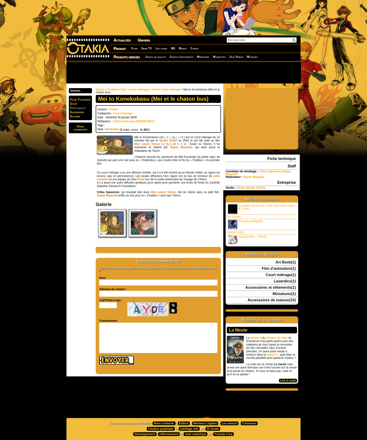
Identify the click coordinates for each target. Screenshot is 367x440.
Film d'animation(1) (279, 268)
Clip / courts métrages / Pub (139, 89)
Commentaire (108, 320)
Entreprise (77, 112)
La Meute (238, 330)
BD (173, 48)
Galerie (75, 116)
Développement (144, 434)
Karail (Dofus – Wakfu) (247, 240)
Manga (183, 48)
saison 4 (255, 337)
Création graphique (161, 428)
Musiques (252, 56)
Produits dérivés (127, 57)
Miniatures (203, 56)
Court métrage (170, 89)
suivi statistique (195, 434)
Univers (144, 40)
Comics (195, 48)
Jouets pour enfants (181, 56)
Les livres (161, 48)
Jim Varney (234, 216)
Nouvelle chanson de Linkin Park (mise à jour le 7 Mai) (261, 209)
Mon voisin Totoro (147, 144)
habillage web (189, 428)
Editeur (184, 423)
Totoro (113, 109)
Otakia (100, 89)
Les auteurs (229, 423)
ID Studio (213, 428)
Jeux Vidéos (236, 56)
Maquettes (219, 56)
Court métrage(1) (281, 275)
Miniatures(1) (284, 294)
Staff (73, 103)
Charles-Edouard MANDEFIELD (133, 121)
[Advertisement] (183, 72)
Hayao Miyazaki (181, 147)
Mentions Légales (205, 423)
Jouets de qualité (155, 56)
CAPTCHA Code (110, 300)
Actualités (122, 40)
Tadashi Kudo (235, 232)
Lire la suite (288, 380)
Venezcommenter (80, 128)
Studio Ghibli (168, 140)
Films (134, 48)
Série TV (146, 48)
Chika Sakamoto (270, 171)
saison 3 (272, 354)
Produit (120, 48)
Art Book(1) (285, 262)
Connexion (249, 423)
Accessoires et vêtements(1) (270, 287)
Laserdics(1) (285, 281)
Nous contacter (164, 423)
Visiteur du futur (277, 337)
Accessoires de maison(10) (272, 300)
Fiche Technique (80, 99)
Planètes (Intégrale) (245, 224)
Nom (102, 278)
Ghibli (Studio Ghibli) (251, 187)
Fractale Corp (223, 434)
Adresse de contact (112, 289)
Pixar (140, 179)
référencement (169, 434)
